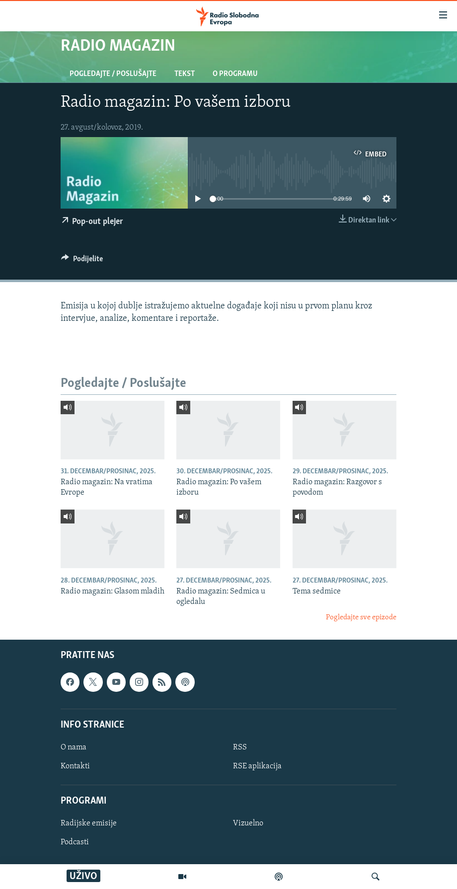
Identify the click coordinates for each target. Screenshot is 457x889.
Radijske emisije (89, 824)
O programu (235, 74)
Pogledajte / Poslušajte (113, 74)
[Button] (82, 261)
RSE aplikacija (257, 766)
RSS (240, 747)
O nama (73, 747)
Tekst (184, 74)
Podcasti (75, 843)
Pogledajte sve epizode (361, 617)
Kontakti (75, 766)
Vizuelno (248, 824)
